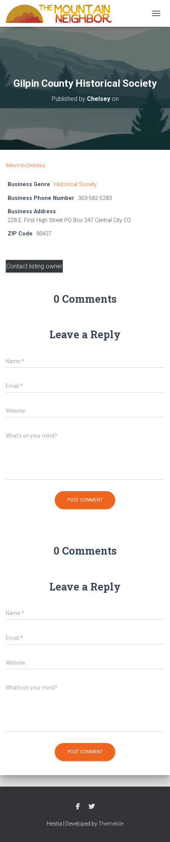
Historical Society (75, 184)
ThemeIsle (110, 824)
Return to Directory (25, 165)
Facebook (77, 807)
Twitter (91, 807)
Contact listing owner (34, 266)
